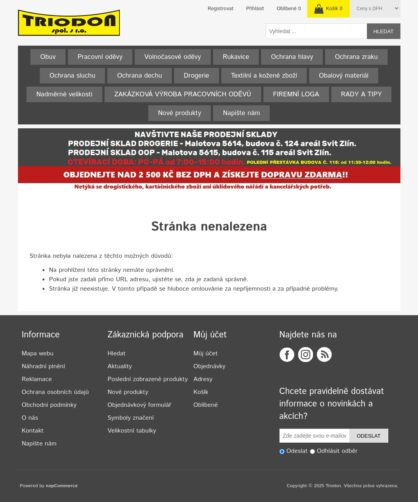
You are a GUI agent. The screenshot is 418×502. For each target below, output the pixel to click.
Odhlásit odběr (337, 451)
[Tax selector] (377, 8)
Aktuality (120, 366)
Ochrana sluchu (72, 75)
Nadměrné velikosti (64, 94)
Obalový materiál (343, 75)
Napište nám (241, 113)
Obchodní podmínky (49, 405)
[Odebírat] (314, 436)
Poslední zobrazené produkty (148, 379)
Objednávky (210, 366)
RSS (324, 354)
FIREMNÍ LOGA (296, 94)
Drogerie (196, 75)
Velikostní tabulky (132, 430)
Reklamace (37, 379)
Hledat (384, 31)
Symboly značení (131, 417)
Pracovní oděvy (100, 57)
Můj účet (206, 353)
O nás (30, 417)
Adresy (203, 379)
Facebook (286, 354)
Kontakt (33, 430)
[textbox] (316, 31)
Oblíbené (206, 405)
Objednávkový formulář (139, 405)
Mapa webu (37, 353)
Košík (201, 392)
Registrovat (220, 8)
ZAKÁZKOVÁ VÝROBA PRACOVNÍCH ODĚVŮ (182, 94)
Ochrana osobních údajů (55, 392)
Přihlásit (255, 8)
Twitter (305, 354)
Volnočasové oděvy (172, 57)
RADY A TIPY (361, 94)
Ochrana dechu (139, 75)
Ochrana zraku (356, 57)
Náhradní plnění (43, 366)
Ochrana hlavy (292, 57)
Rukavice (236, 57)
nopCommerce (62, 485)
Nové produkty (179, 113)
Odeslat (369, 436)
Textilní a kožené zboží (264, 75)
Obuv (47, 57)
